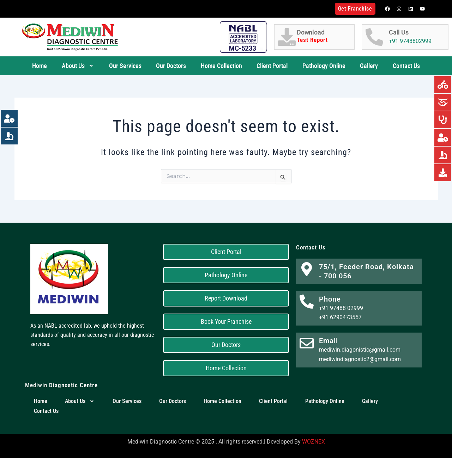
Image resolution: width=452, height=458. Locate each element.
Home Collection (221, 65)
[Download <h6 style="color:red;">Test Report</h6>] (287, 37)
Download (324, 36)
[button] (78, 65)
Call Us (399, 32)
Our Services (125, 65)
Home (39, 65)
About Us (78, 65)
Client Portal (272, 65)
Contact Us (406, 65)
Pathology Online (323, 65)
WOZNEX (313, 441)
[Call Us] (374, 37)
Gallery (369, 65)
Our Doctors (171, 65)
